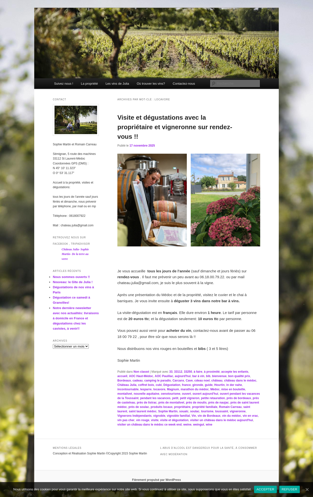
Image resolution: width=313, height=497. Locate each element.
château (216, 380)
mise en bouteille (233, 389)
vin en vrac (250, 415)
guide (208, 385)
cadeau (138, 380)
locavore (159, 389)
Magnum (173, 389)
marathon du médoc (195, 389)
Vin (193, 415)
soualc (184, 411)
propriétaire (182, 407)
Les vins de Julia (117, 83)
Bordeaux (124, 380)
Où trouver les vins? (151, 83)
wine (209, 424)
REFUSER (289, 489)
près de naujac (218, 402)
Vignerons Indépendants (134, 415)
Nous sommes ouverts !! (71, 277)
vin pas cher (125, 420)
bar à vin (198, 376)
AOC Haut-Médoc (141, 376)
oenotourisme (170, 393)
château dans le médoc (240, 380)
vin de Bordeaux (209, 415)
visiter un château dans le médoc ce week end (149, 424)
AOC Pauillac (164, 376)
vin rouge (142, 420)
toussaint (221, 411)
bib (208, 376)
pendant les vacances (155, 398)
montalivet (124, 393)
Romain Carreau (230, 407)
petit (175, 398)
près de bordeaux (239, 398)
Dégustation (171, 385)
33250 (188, 371)
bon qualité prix (239, 376)
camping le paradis (157, 380)
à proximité (212, 371)
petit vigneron (189, 398)
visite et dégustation (174, 420)
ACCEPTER (265, 489)
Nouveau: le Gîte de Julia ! (73, 282)
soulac (194, 411)
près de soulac (138, 407)
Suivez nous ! (63, 83)
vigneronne (238, 411)
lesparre (146, 389)
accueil (122, 376)
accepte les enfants (234, 371)
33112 (178, 371)
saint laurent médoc (142, 411)
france (186, 385)
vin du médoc (231, 415)
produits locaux (161, 407)
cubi (159, 385)
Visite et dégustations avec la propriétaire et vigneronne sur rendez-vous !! (174, 127)
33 (170, 371)
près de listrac (146, 402)
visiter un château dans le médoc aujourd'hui (221, 420)
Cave (189, 380)
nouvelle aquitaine (146, 393)
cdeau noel (202, 380)
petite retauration (213, 398)
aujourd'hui (183, 376)
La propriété (89, 83)
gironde (197, 385)
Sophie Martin (168, 411)
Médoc (215, 389)
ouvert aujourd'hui (205, 393)
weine (187, 424)
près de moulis (196, 402)
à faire (198, 371)
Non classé (141, 371)
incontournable (128, 389)
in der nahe (234, 385)
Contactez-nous (184, 83)
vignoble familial (178, 415)
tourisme (207, 411)
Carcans (178, 380)
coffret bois (146, 385)
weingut (198, 424)
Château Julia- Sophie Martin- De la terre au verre (75, 254)
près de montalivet (171, 402)
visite (154, 420)
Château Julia (126, 385)
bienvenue (219, 376)
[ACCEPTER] (306, 489)
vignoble (159, 415)
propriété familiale (204, 407)
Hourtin (219, 385)
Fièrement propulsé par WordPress (156, 480)
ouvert (186, 393)
